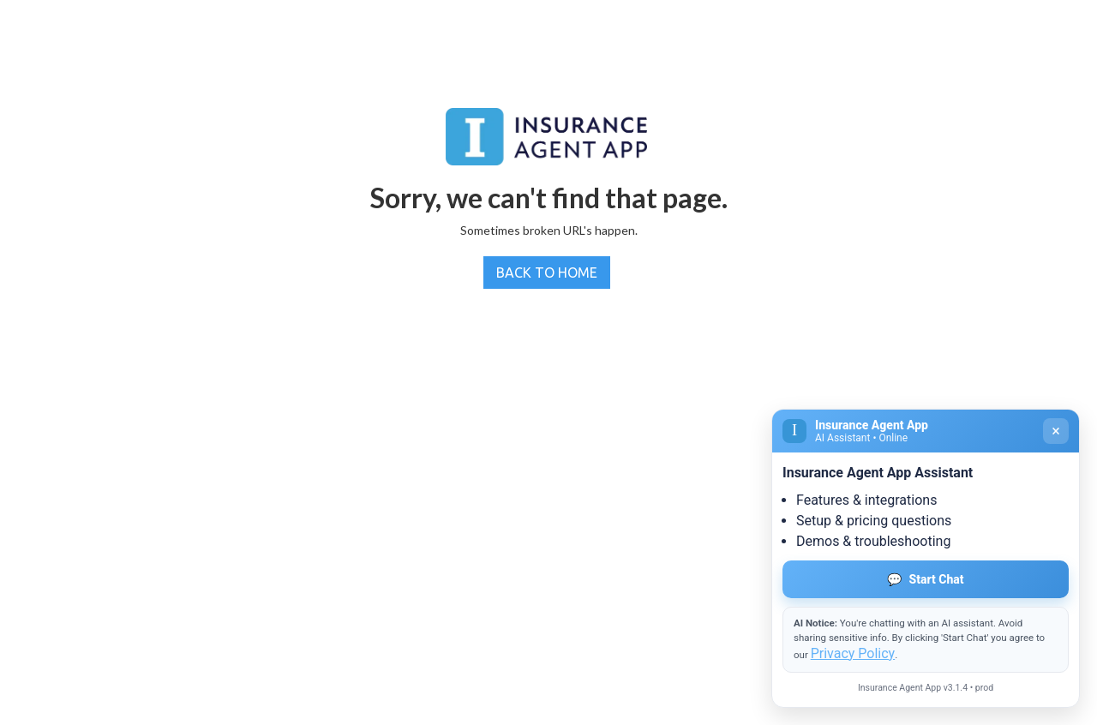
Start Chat (925, 579)
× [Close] (1056, 431)
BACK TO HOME (546, 272)
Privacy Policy (853, 653)
